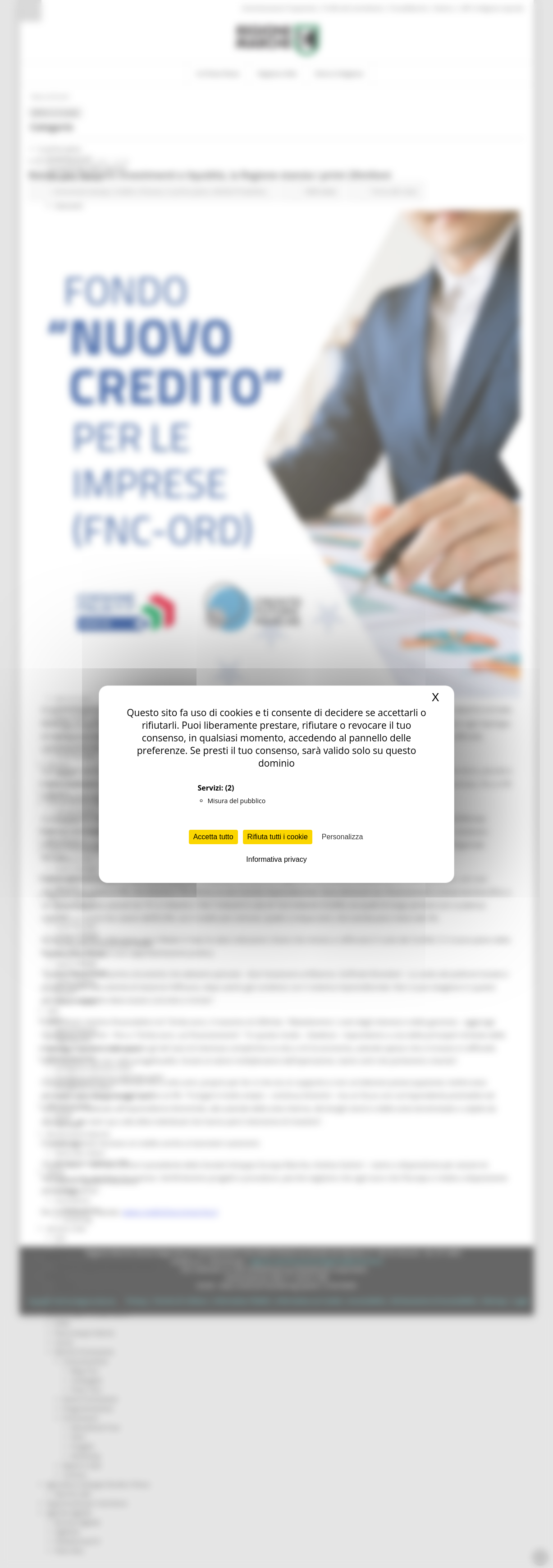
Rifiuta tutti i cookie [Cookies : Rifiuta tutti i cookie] (277, 837)
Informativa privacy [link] (276, 859)
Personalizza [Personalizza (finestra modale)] (342, 837)
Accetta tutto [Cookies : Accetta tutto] (213, 837)
